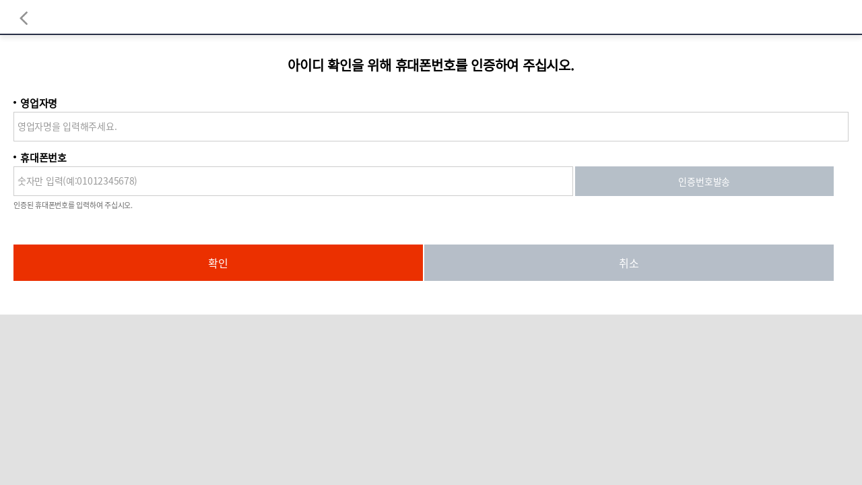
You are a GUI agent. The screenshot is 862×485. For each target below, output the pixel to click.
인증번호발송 (704, 181)
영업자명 (38, 103)
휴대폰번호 (43, 157)
